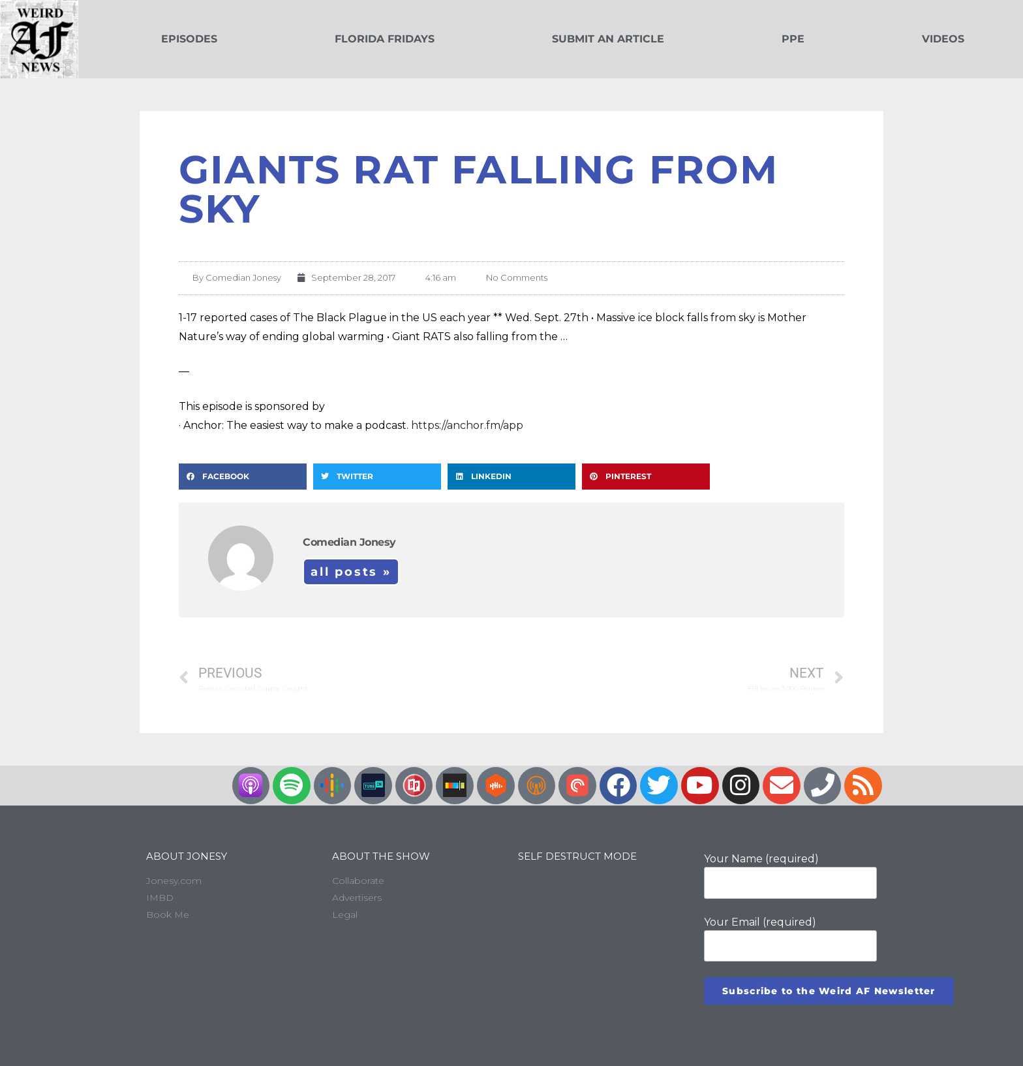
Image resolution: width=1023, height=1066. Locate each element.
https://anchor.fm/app (467, 425)
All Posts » (351, 572)
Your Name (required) (790, 875)
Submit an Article (608, 39)
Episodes (189, 39)
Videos (943, 39)
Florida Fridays (385, 39)
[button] (243, 476)
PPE (793, 39)
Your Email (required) (790, 939)
